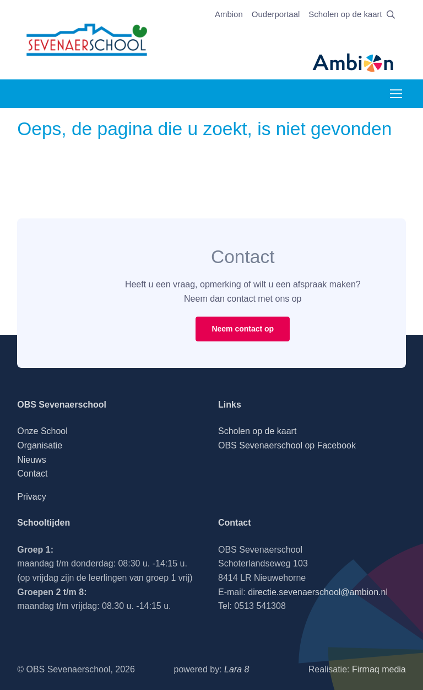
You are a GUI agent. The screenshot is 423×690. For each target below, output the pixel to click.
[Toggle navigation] (395, 94)
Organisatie (39, 445)
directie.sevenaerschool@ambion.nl (318, 592)
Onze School (42, 431)
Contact (32, 473)
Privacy (31, 496)
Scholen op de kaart (345, 14)
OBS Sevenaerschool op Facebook (287, 445)
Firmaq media (379, 669)
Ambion (229, 14)
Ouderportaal (276, 14)
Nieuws (31, 459)
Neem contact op (243, 328)
